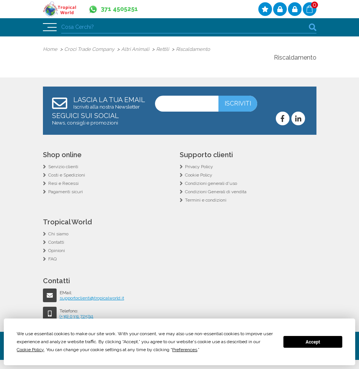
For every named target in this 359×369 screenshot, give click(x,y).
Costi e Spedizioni (66, 175)
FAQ (52, 259)
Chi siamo (58, 234)
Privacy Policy (199, 166)
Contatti (56, 242)
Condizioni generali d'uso (211, 183)
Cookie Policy (198, 175)
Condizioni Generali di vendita (216, 191)
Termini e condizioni (205, 200)
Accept (313, 342)
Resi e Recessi (63, 183)
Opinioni (56, 250)
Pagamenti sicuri (65, 191)
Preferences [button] (184, 349)
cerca (312, 27)
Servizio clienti (63, 166)
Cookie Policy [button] (30, 349)
